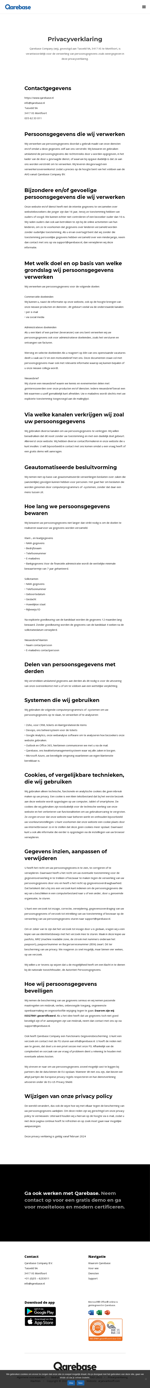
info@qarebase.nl (34, 1283)
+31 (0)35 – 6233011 (36, 1278)
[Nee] (145, 1379)
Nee (80, 1383)
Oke (71, 1383)
